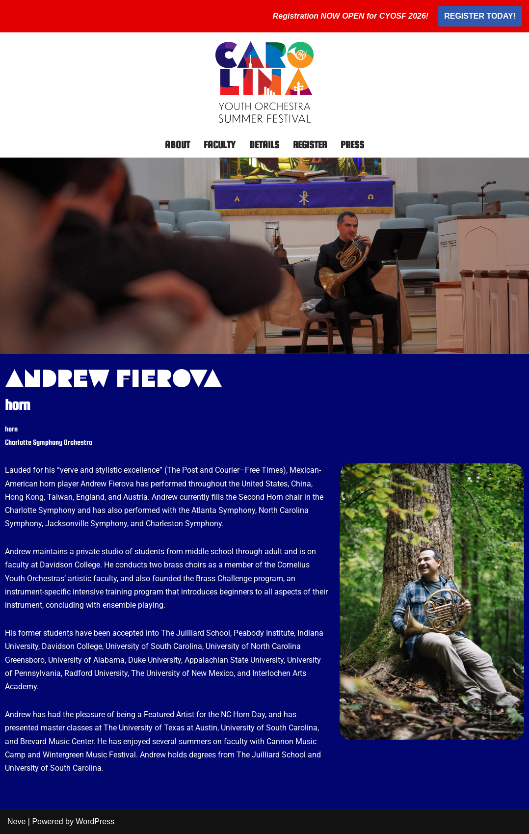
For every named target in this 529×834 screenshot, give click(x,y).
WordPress (95, 821)
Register (310, 144)
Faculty (220, 144)
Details (264, 144)
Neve (16, 821)
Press (352, 144)
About (177, 144)
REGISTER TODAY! (480, 16)
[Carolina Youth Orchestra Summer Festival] (264, 82)
